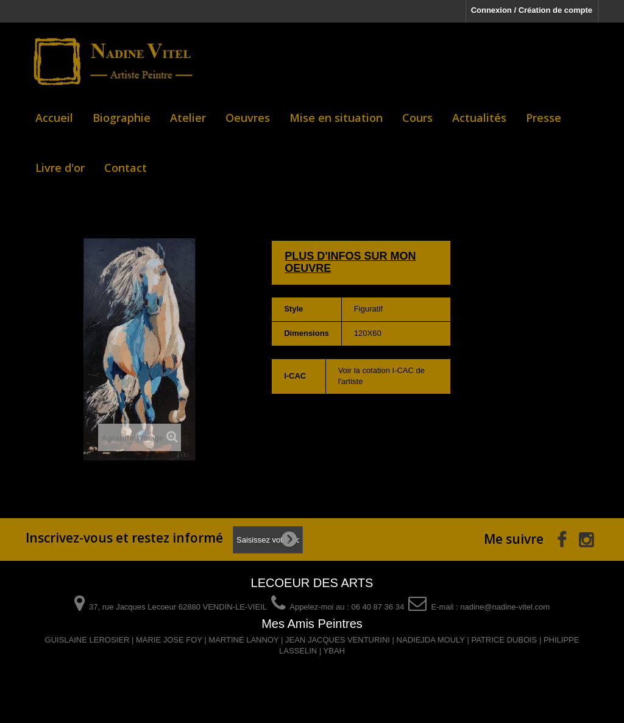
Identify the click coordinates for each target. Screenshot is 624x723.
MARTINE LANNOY (243, 639)
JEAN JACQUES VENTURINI (337, 639)
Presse (543, 117)
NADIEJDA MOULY (431, 639)
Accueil (54, 117)
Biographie (122, 117)
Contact (125, 167)
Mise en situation (336, 117)
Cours (417, 117)
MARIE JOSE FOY (169, 639)
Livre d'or (60, 167)
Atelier (188, 117)
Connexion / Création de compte (531, 10)
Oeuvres (247, 117)
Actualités (479, 117)
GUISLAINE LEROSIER (87, 639)
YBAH (334, 650)
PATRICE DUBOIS (504, 639)
